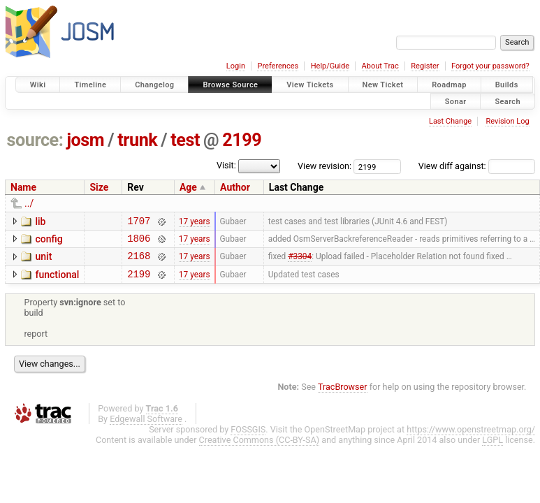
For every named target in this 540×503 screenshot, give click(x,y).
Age (188, 187)
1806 (138, 242)
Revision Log (507, 121)
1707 (138, 222)
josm (85, 140)
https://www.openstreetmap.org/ (471, 437)
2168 (138, 261)
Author (235, 187)
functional (57, 280)
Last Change (450, 121)
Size (98, 187)
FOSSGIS (248, 437)
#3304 (300, 262)
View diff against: (476, 166)
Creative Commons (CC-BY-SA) (259, 448)
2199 (241, 140)
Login (235, 66)
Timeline (90, 84)
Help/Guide (330, 66)
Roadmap (449, 84)
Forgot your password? (490, 66)
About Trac (380, 66)
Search (507, 100)
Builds (506, 84)
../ (29, 203)
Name (23, 187)
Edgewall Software (146, 427)
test (185, 140)
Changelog (154, 84)
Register (425, 66)
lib (40, 221)
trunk (137, 140)
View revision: (324, 166)
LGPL (492, 448)
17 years (194, 222)
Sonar (456, 100)
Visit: (226, 165)
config (48, 241)
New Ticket (383, 84)
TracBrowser (342, 395)
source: (35, 140)
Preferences (277, 66)
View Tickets (309, 84)
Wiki (38, 84)
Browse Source (230, 84)
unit (43, 260)
